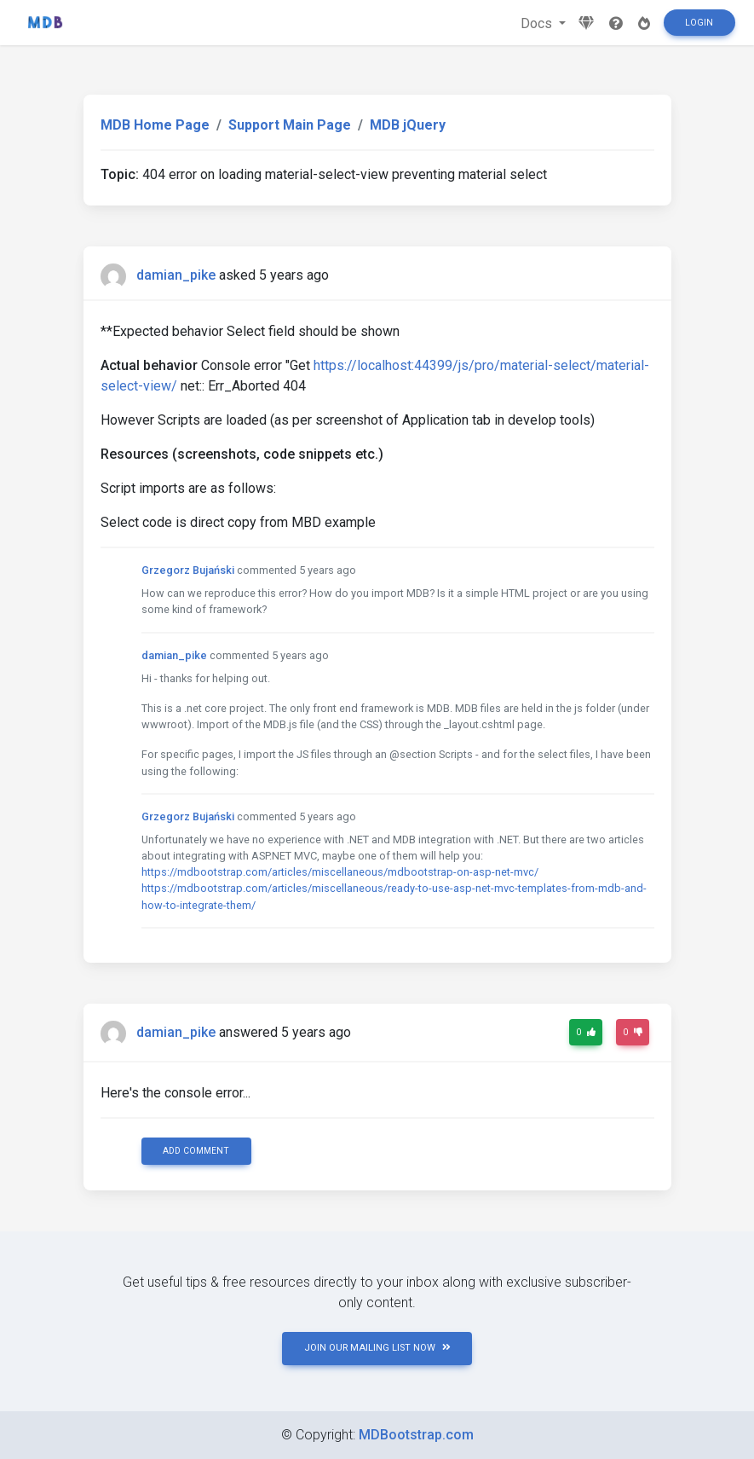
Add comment (196, 1150)
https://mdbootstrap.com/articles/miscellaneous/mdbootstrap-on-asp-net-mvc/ (339, 872)
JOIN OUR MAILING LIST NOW (377, 1347)
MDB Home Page (155, 125)
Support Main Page (289, 125)
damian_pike (176, 275)
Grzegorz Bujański (187, 570)
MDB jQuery (408, 125)
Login (699, 22)
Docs (538, 23)
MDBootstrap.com (416, 1435)
